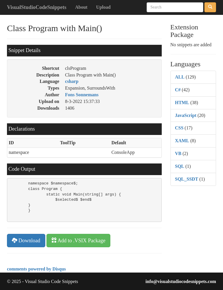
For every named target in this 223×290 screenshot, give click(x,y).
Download (26, 240)
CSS (179, 127)
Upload (103, 7)
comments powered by (36, 268)
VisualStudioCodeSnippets (36, 7)
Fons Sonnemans (81, 94)
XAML (182, 140)
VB (178, 153)
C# (178, 89)
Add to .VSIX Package (78, 240)
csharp (71, 81)
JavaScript (186, 115)
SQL (179, 166)
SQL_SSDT (186, 179)
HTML (182, 102)
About (81, 7)
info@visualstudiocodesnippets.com (180, 281)
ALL (180, 76)
